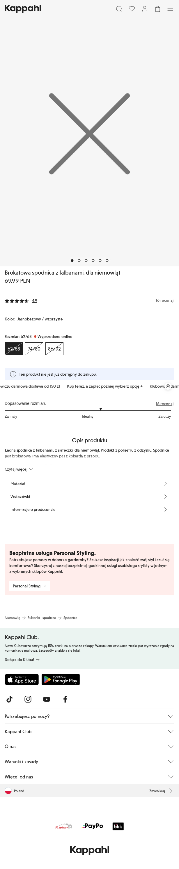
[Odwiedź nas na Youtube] (46, 699)
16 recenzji (165, 403)
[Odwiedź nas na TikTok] (9, 699)
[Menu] (170, 8)
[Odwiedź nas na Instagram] (28, 699)
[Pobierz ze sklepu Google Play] (60, 679)
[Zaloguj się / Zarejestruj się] (144, 8)
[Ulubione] (131, 8)
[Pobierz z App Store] (22, 679)
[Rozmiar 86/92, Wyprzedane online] (54, 348)
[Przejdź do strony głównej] (23, 9)
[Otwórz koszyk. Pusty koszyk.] (157, 8)
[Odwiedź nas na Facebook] (65, 699)
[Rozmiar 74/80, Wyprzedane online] (34, 348)
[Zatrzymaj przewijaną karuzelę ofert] (167, 386)
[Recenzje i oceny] (89, 300)
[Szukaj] (119, 8)
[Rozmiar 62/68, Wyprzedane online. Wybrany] (14, 348)
